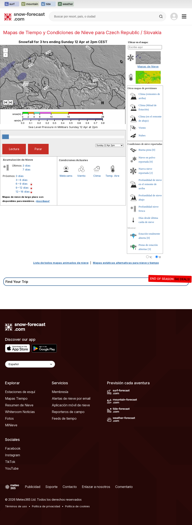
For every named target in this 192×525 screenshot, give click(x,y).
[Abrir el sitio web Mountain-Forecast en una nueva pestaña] (30, 4)
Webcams (65, 175)
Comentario (124, 487)
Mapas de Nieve (148, 66)
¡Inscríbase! (43, 201)
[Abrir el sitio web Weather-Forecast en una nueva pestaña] (65, 4)
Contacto (70, 487)
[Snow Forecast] (24, 16)
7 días (26, 169)
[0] (153, 149)
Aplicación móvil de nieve (71, 405)
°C (150, 257)
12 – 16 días (23, 191)
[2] (151, 172)
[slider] (5, 136)
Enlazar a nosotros (96, 487)
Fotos (9, 418)
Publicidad (32, 487)
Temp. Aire (112, 175)
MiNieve (11, 425)
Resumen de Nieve (19, 405)
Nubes (142, 135)
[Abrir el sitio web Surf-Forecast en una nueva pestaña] (11, 4)
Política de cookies (77, 506)
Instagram (12, 455)
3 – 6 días (22, 180)
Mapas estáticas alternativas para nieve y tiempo (126, 262)
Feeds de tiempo (64, 418)
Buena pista (145, 149)
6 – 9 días (22, 183)
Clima (97, 175)
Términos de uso (16, 506)
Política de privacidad (46, 506)
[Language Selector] (30, 364)
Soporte (51, 487)
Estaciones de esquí (20, 392)
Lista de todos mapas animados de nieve (60, 262)
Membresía (60, 392)
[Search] (161, 16)
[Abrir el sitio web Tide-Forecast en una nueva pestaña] (48, 4)
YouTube (12, 468)
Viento (81, 175)
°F (160, 257)
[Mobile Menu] (184, 16)
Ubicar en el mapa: (138, 42)
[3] (149, 249)
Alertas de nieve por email (71, 398)
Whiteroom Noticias (20, 412)
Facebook (12, 448)
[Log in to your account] (174, 16)
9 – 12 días (22, 187)
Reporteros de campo (68, 412)
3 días (26, 165)
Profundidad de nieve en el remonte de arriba (150, 184)
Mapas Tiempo (16, 398)
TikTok (10, 462)
